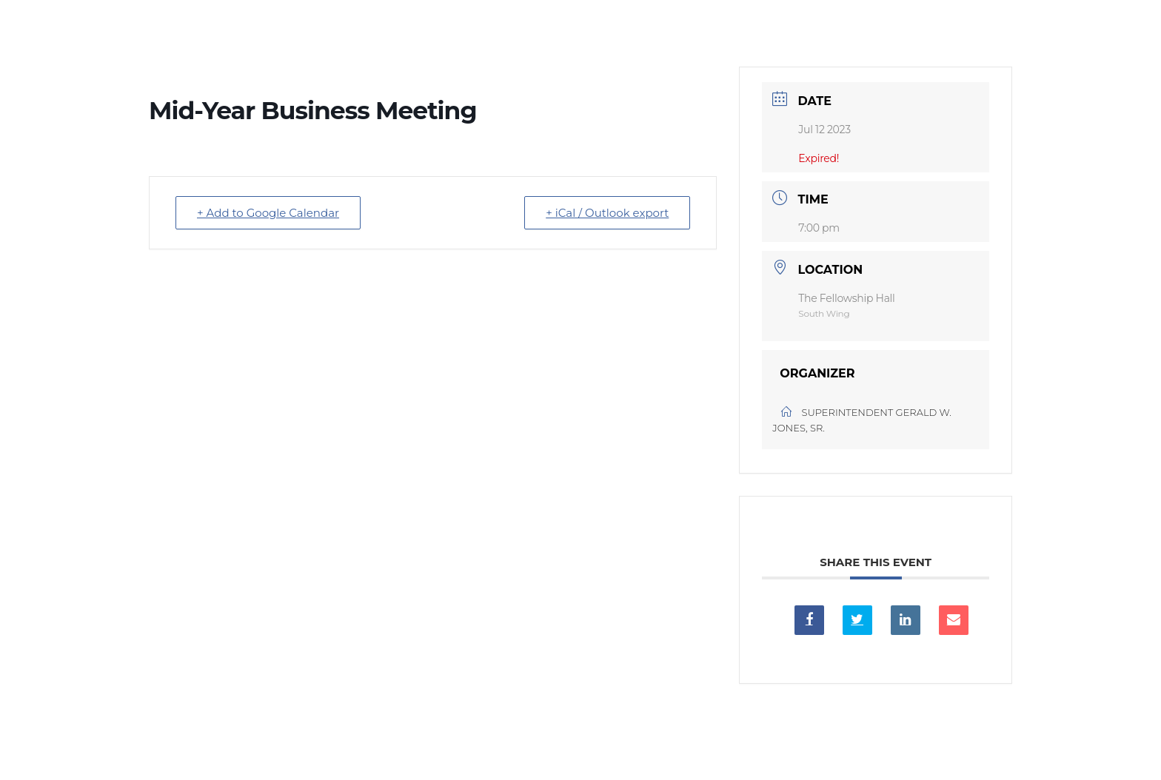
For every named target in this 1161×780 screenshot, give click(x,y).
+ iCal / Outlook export (607, 213)
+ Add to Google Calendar (268, 213)
